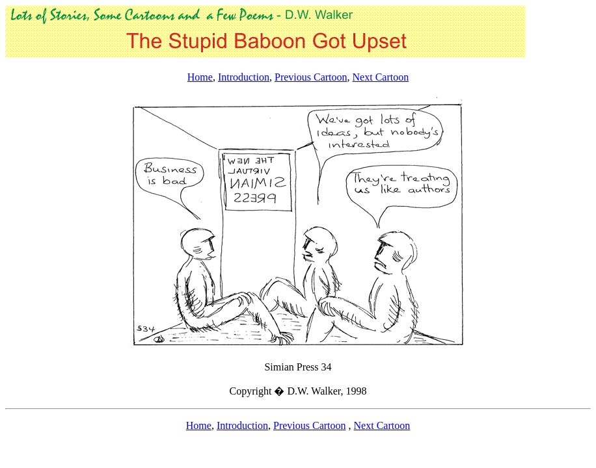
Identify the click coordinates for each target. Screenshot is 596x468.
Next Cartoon (381, 77)
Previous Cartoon (311, 77)
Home (200, 77)
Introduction (243, 77)
